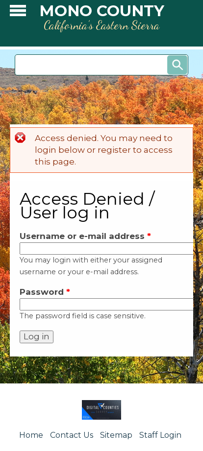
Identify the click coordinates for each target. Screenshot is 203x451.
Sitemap (116, 435)
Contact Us (71, 435)
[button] (18, 13)
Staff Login (160, 435)
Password (45, 292)
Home (31, 435)
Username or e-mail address (85, 236)
